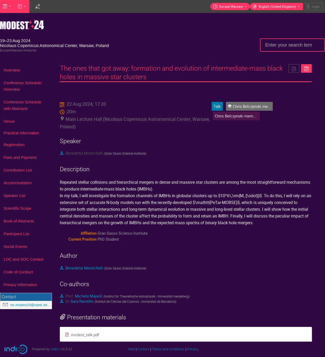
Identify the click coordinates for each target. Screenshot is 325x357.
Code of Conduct (18, 272)
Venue (9, 121)
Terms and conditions (168, 349)
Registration (14, 144)
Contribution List (18, 170)
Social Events (15, 246)
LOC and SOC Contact (23, 259)
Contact (143, 349)
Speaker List (14, 195)
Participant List (16, 234)
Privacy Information (20, 284)
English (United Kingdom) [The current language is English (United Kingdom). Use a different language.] (277, 6)
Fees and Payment (20, 157)
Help (131, 349)
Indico (55, 349)
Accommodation (18, 183)
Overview (12, 70)
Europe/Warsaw (231, 6)
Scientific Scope (17, 208)
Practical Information (21, 133)
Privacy (193, 349)
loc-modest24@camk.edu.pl (31, 305)
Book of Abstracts (19, 221)
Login (316, 6)
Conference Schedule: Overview (23, 86)
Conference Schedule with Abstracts (22, 105)
